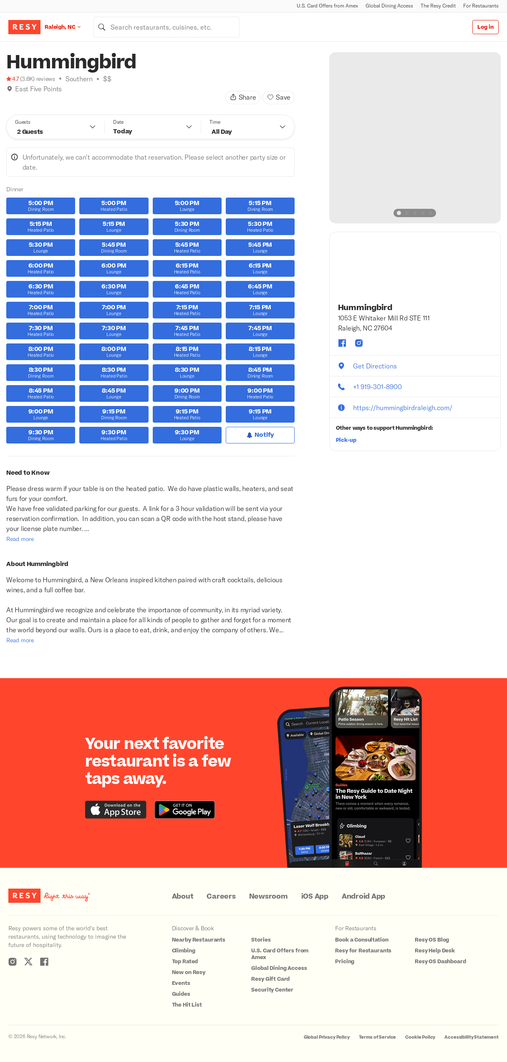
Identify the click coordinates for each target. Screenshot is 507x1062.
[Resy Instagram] (12, 961)
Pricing (344, 961)
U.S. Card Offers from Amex (327, 5)
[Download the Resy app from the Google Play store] (184, 810)
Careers (221, 897)
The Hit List (187, 1005)
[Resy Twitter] (28, 961)
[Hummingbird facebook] (342, 343)
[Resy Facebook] (44, 961)
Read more (20, 538)
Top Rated (185, 961)
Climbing (183, 950)
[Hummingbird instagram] (359, 343)
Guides (181, 994)
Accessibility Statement (471, 1037)
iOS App (314, 897)
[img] (9, 88)
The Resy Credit (438, 5)
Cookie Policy (420, 1037)
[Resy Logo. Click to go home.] (24, 27)
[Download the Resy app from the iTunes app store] (115, 810)
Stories (260, 940)
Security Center (272, 990)
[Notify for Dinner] (260, 435)
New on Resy (188, 972)
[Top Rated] (27, 99)
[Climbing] (18, 99)
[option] (415, 137)
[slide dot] (399, 213)
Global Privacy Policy (327, 1037)
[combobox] (166, 27)
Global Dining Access (389, 5)
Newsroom (268, 897)
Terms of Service (377, 1037)
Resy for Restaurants (363, 950)
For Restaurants (481, 5)
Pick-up (346, 440)
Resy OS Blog (432, 940)
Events (181, 983)
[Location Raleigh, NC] (69, 27)
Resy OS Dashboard (440, 961)
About (183, 897)
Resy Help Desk (435, 950)
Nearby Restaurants (198, 940)
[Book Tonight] (9, 99)
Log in (485, 27)
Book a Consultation (361, 940)
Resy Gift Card (270, 979)
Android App (363, 897)
